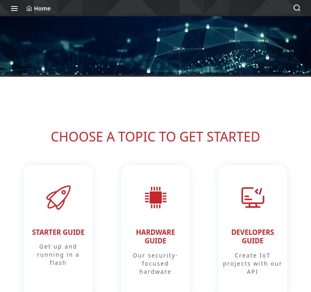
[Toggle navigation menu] (14, 8)
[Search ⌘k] (297, 8)
